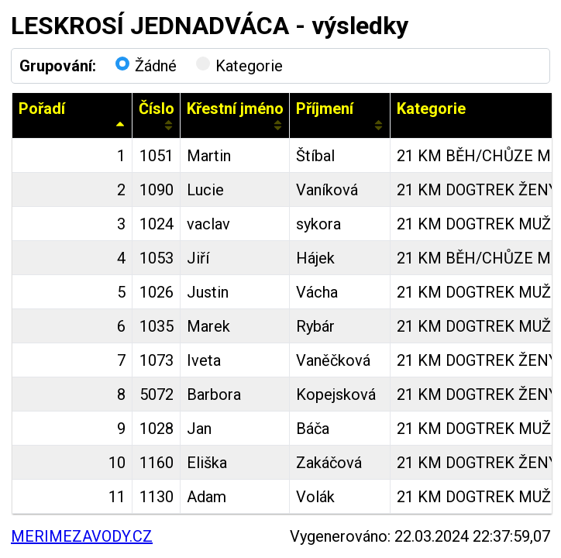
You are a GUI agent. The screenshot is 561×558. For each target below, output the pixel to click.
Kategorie (239, 66)
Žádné (146, 66)
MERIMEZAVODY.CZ (82, 536)
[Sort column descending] (120, 125)
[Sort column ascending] (168, 125)
